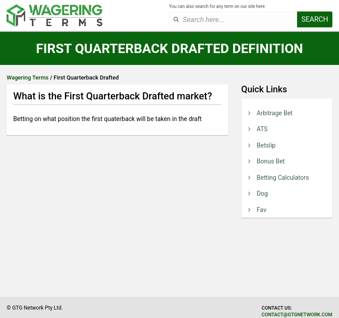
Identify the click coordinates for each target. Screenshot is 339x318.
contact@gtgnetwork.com (297, 315)
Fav (262, 209)
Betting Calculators (283, 177)
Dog (262, 193)
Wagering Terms (28, 77)
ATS (262, 128)
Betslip (266, 145)
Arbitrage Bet (275, 113)
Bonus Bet (271, 161)
